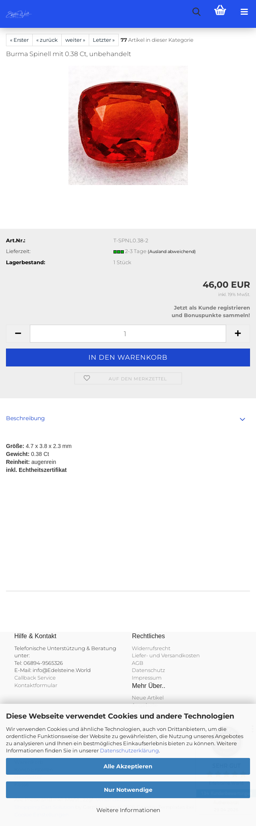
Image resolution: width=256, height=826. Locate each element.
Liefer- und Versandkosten (166, 655)
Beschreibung (25, 418)
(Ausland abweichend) (172, 251)
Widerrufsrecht (151, 648)
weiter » (75, 40)
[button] (18, 334)
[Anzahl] (128, 334)
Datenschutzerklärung (129, 750)
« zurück (47, 40)
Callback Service (35, 677)
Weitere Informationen (128, 810)
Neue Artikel (148, 697)
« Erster (19, 40)
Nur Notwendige (128, 789)
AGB (137, 663)
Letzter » (104, 40)
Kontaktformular (35, 685)
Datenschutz (148, 670)
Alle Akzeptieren (128, 766)
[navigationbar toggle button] (244, 12)
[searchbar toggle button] (196, 12)
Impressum (147, 677)
